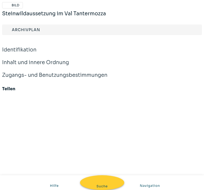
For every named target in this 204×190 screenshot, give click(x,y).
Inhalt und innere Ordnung (102, 62)
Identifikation (102, 50)
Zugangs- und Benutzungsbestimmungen (102, 75)
